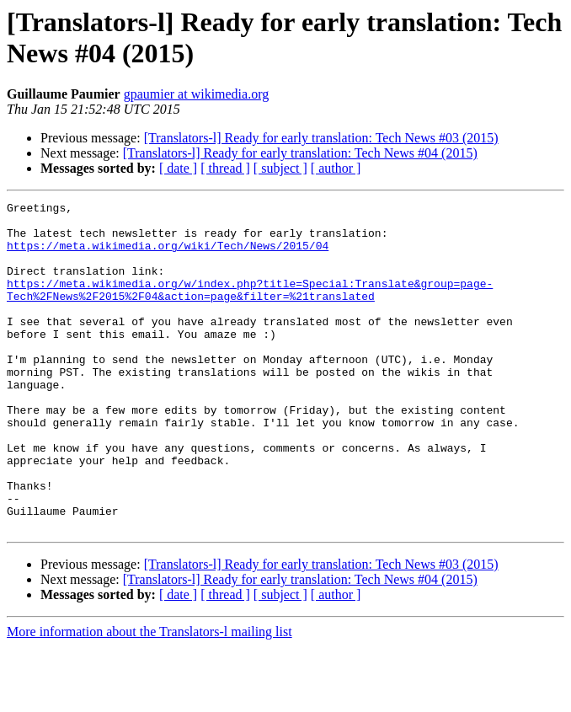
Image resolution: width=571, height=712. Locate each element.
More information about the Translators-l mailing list (149, 697)
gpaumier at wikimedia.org (196, 94)
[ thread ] (225, 168)
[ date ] (178, 168)
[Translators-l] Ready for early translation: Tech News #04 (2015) (300, 153)
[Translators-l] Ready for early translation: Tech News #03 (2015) (321, 138)
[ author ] (336, 168)
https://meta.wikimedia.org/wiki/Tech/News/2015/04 (167, 255)
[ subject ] (280, 168)
